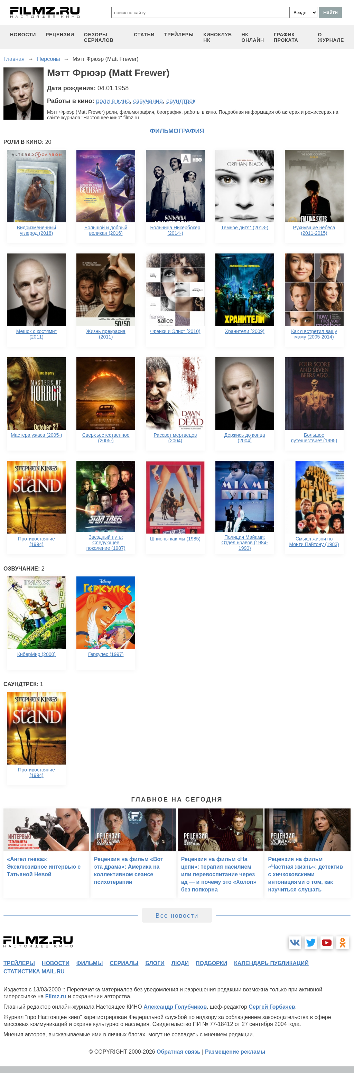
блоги (154, 963)
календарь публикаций (271, 963)
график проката (286, 37)
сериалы (124, 963)
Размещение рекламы (235, 1052)
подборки (211, 963)
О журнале (331, 37)
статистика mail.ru (34, 971)
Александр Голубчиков (175, 1007)
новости (23, 34)
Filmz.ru (55, 996)
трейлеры (179, 34)
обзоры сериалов (99, 37)
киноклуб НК (217, 37)
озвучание (148, 101)
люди (180, 963)
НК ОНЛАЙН (253, 37)
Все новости (177, 915)
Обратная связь (179, 1052)
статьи (144, 34)
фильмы (89, 963)
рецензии (60, 34)
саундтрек (180, 101)
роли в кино (113, 101)
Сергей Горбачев (272, 1007)
